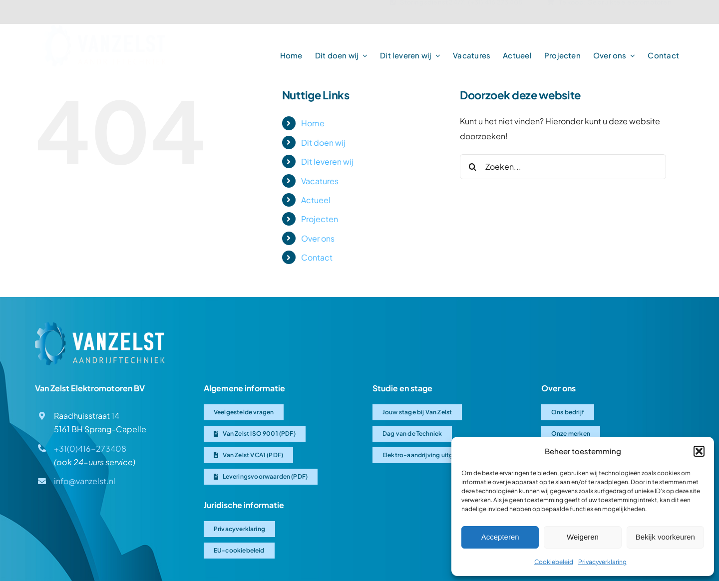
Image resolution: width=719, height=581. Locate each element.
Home (313, 123)
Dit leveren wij (327, 161)
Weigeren (583, 537)
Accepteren (500, 537)
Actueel (316, 200)
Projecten (319, 219)
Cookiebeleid (553, 562)
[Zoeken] (472, 166)
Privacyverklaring (602, 562)
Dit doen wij (323, 142)
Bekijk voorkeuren (665, 537)
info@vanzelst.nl (84, 481)
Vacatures (320, 181)
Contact (317, 257)
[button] (699, 451)
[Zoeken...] (563, 166)
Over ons (318, 238)
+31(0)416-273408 (90, 448)
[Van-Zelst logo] (104, 32)
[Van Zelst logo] (100, 325)
